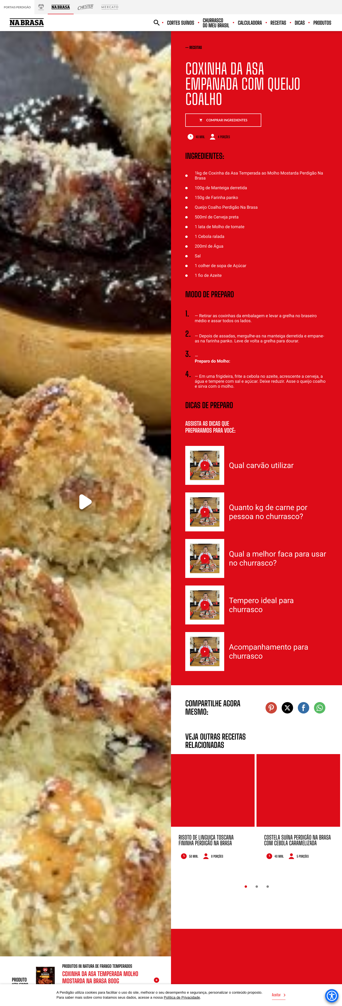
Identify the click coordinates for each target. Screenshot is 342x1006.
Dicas (300, 23)
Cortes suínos (180, 23)
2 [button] (257, 886)
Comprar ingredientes (223, 120)
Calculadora (250, 23)
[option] (213, 813)
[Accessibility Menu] (331, 995)
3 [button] (267, 886)
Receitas (278, 23)
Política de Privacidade (182, 998)
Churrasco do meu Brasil (216, 23)
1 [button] (246, 886)
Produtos (322, 23)
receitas (196, 47)
